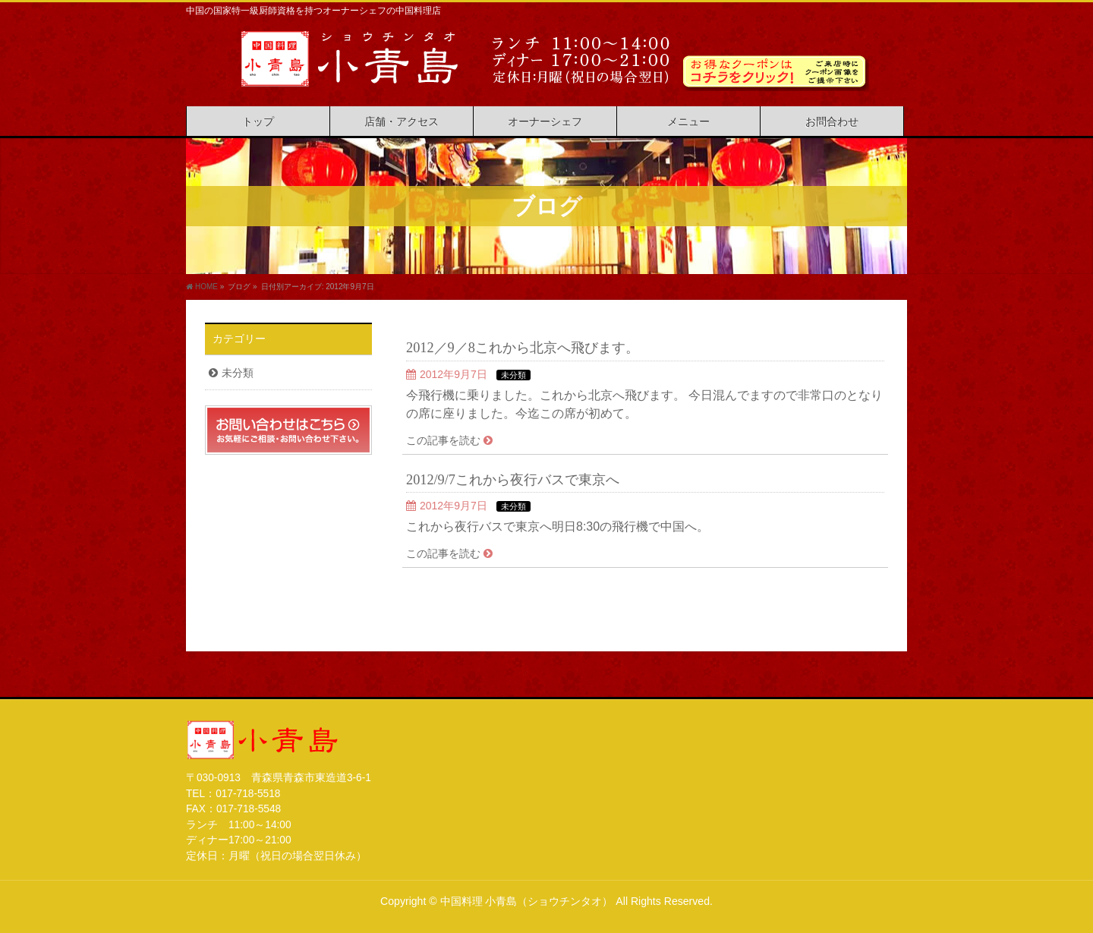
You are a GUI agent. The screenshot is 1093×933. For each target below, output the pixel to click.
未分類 (513, 375)
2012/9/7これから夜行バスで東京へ (512, 479)
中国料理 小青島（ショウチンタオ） (526, 901)
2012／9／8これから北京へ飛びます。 (522, 347)
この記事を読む (443, 440)
